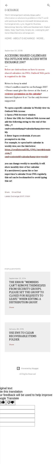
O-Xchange (12, 10)
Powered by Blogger (28, 368)
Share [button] (7, 192)
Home (8, 38)
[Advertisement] (27, 233)
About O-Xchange (24, 38)
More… (41, 38)
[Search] (48, 4)
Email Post (16, 192)
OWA (27, 196)
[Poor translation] (10, 402)
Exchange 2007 (17, 196)
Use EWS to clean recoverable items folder (22, 336)
